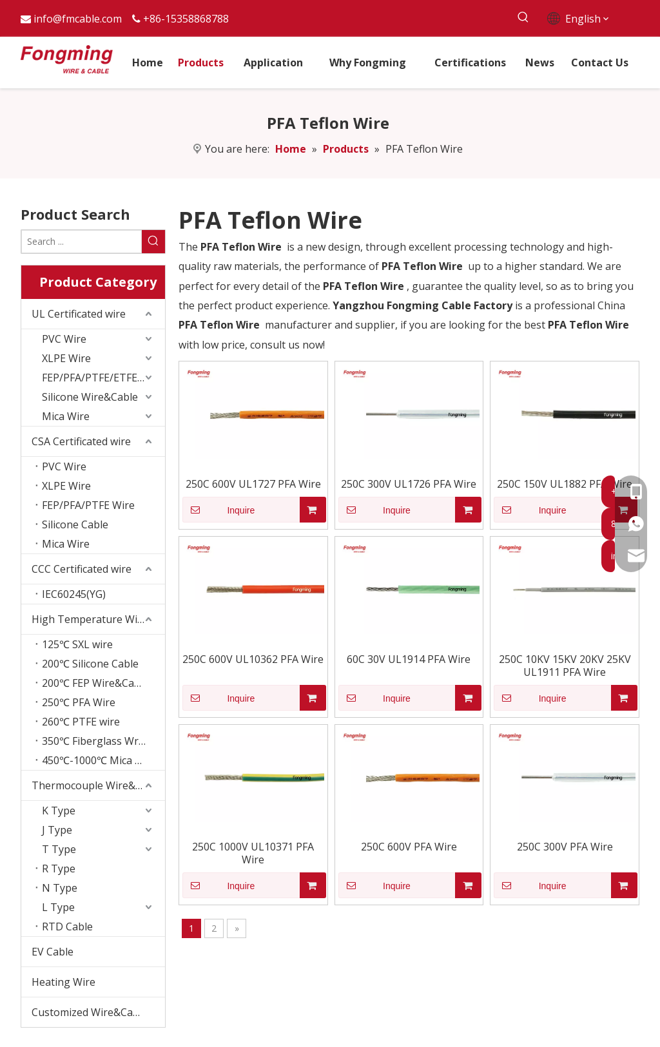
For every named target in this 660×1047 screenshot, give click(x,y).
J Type (57, 830)
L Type (58, 907)
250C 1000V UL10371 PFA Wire (253, 853)
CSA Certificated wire (81, 441)
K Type (58, 810)
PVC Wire (64, 339)
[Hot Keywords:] (523, 17)
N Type (59, 888)
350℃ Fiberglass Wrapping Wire (103, 741)
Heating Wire (63, 982)
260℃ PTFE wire (81, 722)
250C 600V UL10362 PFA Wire (253, 659)
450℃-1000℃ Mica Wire (99, 760)
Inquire (218, 510)
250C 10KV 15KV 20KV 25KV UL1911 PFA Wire (565, 665)
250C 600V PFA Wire (409, 846)
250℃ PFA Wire (78, 702)
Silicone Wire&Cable (90, 397)
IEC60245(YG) (74, 594)
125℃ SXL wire (77, 644)
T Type (59, 849)
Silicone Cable (75, 524)
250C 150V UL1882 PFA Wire (564, 483)
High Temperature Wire (90, 619)
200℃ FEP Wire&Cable (95, 683)
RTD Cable (67, 926)
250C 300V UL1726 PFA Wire (408, 483)
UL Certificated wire (79, 314)
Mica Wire (66, 416)
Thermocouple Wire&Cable (97, 785)
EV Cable (52, 952)
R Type (58, 868)
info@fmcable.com (78, 19)
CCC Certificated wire (81, 569)
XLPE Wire (66, 358)
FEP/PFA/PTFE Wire (88, 505)
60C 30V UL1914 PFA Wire (409, 659)
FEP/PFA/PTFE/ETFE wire (101, 377)
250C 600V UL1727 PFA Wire (253, 483)
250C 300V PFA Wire (565, 846)
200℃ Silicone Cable (90, 664)
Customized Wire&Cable (90, 1012)
